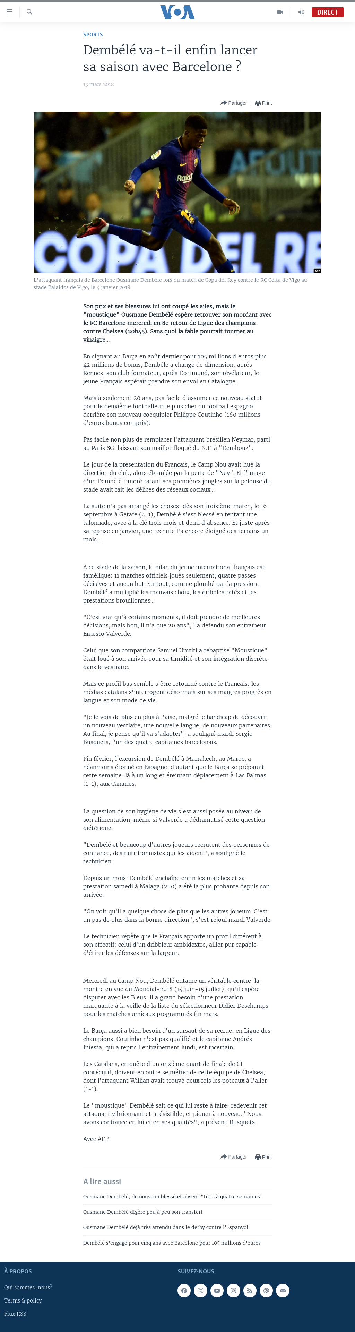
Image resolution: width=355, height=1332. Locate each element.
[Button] (233, 103)
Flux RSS (15, 1314)
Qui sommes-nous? (28, 1288)
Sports (93, 35)
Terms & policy (23, 1301)
